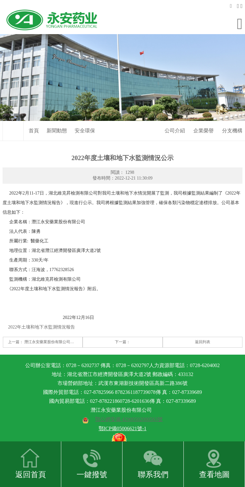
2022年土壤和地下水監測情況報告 (41, 323)
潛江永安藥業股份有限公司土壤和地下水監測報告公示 (70, 338)
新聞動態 (57, 126)
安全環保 (85, 126)
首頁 (34, 126)
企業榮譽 (203, 126)
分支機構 (232, 126)
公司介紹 (175, 126)
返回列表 (202, 338)
